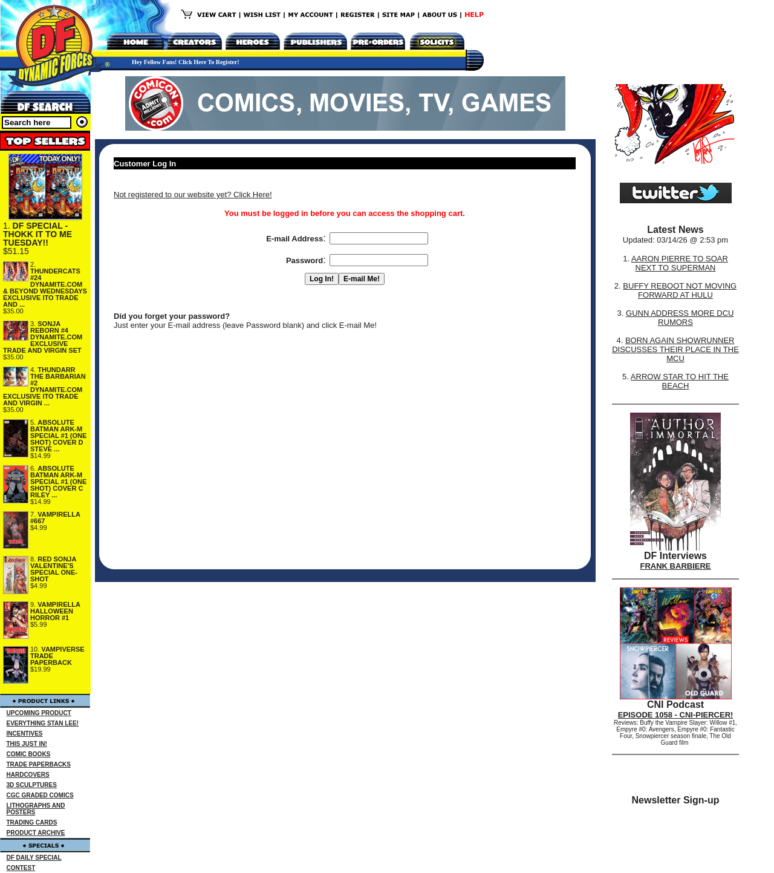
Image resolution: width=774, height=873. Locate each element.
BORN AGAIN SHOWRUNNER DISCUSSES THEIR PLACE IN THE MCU (675, 349)
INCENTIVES (25, 733)
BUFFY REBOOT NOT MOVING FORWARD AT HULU (680, 290)
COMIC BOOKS (29, 754)
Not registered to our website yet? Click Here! (193, 194)
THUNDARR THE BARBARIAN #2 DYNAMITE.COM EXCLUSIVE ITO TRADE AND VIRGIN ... (44, 386)
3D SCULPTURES (32, 785)
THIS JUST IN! (27, 744)
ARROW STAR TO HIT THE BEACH (680, 381)
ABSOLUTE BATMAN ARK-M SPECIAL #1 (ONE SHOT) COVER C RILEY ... (58, 482)
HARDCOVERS (28, 774)
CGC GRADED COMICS (40, 795)
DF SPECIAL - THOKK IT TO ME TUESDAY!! (37, 234)
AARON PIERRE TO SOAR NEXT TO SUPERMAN (679, 263)
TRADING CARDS (32, 822)
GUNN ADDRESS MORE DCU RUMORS (679, 318)
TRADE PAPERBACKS (39, 764)
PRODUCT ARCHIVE (36, 832)
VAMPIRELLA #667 (55, 518)
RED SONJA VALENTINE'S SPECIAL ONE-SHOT (53, 569)
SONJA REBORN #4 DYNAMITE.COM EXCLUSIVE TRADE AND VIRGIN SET (42, 337)
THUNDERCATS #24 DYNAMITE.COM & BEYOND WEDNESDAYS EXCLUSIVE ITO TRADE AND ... (45, 287)
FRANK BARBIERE (675, 566)
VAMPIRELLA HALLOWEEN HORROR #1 (55, 611)
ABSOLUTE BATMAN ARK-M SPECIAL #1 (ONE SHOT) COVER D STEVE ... (58, 436)
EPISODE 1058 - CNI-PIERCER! (675, 714)
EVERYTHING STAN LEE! (43, 723)
